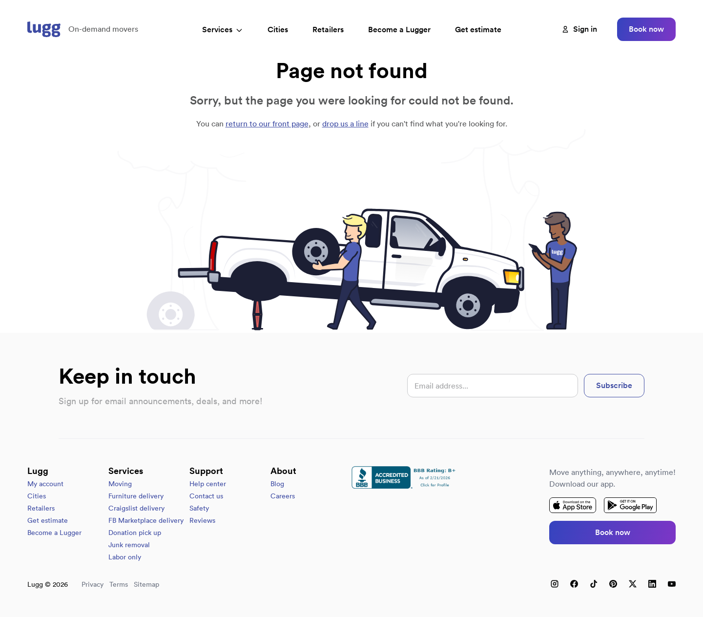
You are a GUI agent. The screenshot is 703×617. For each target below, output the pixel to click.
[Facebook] (574, 584)
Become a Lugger (54, 532)
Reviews (202, 520)
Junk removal (129, 544)
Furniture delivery (136, 496)
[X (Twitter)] (633, 584)
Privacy (92, 584)
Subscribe (614, 385)
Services (222, 29)
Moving (120, 483)
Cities (278, 29)
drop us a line (345, 123)
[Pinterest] (613, 584)
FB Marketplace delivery (146, 520)
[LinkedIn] (652, 584)
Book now (646, 29)
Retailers (328, 29)
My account (45, 483)
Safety (199, 508)
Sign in (579, 29)
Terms (118, 584)
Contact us (206, 496)
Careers (282, 496)
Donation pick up (134, 532)
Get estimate (478, 29)
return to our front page (267, 123)
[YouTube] (672, 584)
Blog (277, 483)
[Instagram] (554, 584)
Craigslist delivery (136, 508)
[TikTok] (594, 584)
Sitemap (146, 584)
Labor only (124, 557)
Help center (207, 483)
